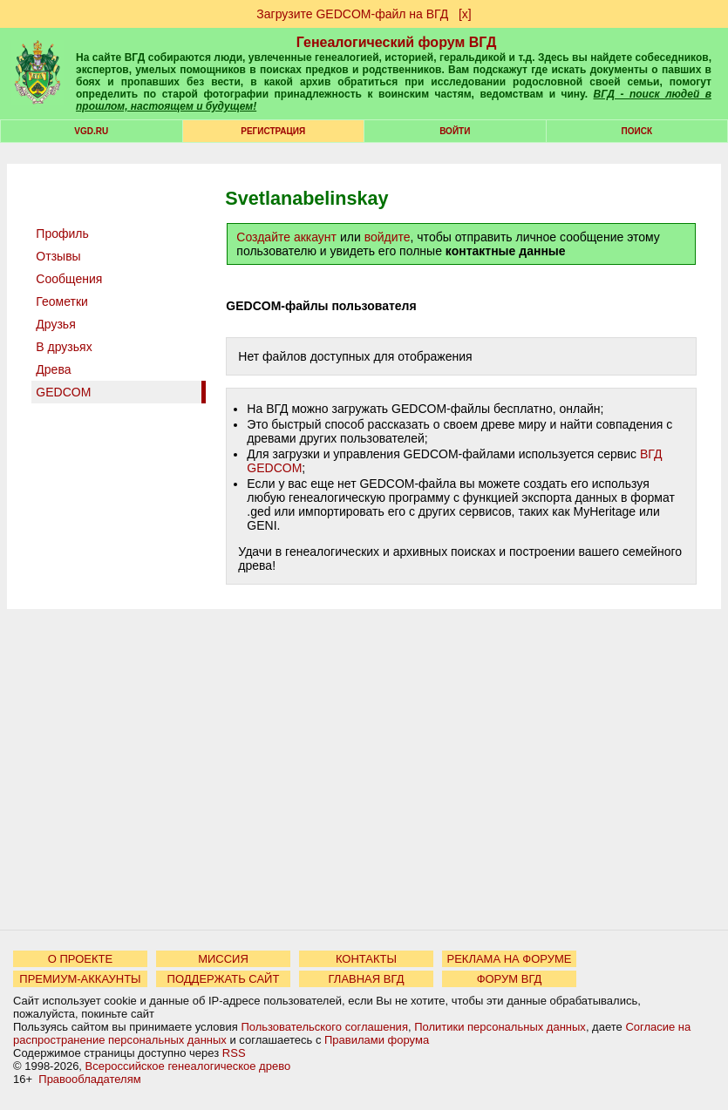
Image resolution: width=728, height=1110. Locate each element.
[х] (465, 14)
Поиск (637, 131)
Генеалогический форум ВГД (396, 42)
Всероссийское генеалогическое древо (188, 1066)
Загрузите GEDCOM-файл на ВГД (352, 14)
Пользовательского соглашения (324, 1026)
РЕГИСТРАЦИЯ (273, 131)
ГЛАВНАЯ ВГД (367, 978)
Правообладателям (89, 1079)
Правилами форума (376, 1039)
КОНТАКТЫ (366, 958)
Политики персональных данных (500, 1026)
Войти (454, 131)
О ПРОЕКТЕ (80, 958)
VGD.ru (91, 131)
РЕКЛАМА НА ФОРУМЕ (508, 958)
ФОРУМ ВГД (509, 978)
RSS (234, 1052)
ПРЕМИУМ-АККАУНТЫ (79, 978)
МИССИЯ (223, 958)
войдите (387, 237)
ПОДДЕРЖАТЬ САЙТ (223, 978)
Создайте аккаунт (286, 237)
